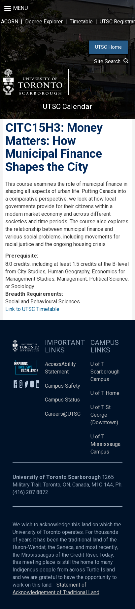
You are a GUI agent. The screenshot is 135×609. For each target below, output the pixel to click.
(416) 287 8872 (30, 492)
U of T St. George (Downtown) (104, 415)
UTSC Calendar (67, 106)
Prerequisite (21, 256)
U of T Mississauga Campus (105, 444)
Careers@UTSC (63, 414)
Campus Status (62, 400)
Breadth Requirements (33, 294)
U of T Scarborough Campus (104, 371)
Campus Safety (62, 386)
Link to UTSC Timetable (32, 309)
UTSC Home (108, 47)
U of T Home (104, 393)
